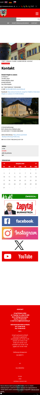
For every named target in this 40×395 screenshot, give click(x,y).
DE (10, 2)
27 (20, 184)
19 (14, 180)
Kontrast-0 (24, 6)
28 (25, 184)
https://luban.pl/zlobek (20, 135)
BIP (8, 23)
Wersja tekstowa (32, 6)
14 (25, 177)
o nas (3, 148)
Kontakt (34, 23)
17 (4, 180)
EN (6, 2)
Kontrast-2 (29, 6)
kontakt (30, 61)
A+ (14, 6)
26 (14, 184)
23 (36, 180)
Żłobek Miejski (21, 61)
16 (36, 177)
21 (25, 180)
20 (20, 180)
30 (36, 184)
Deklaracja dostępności (20, 352)
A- (19, 6)
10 (4, 177)
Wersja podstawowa (21, 6)
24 (4, 184)
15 (30, 177)
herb (20, 378)
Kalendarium (24, 23)
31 (4, 187)
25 (9, 184)
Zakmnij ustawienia (36, 6)
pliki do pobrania (7, 153)
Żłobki (14, 61)
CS (14, 2)
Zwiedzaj (19, 196)
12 (14, 177)
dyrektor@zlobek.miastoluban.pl (15, 89)
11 (9, 177)
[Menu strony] (37, 14)
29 (30, 184)
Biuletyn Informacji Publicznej (10, 136)
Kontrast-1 (26, 6)
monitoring (16, 23)
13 (20, 177)
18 (9, 180)
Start (3, 61)
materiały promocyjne (20, 381)
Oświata (8, 61)
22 (30, 180)
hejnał (20, 376)
